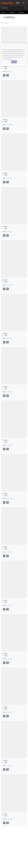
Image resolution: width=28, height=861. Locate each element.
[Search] (17, 7)
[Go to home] (7, 3)
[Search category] (6, 8)
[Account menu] (24, 3)
